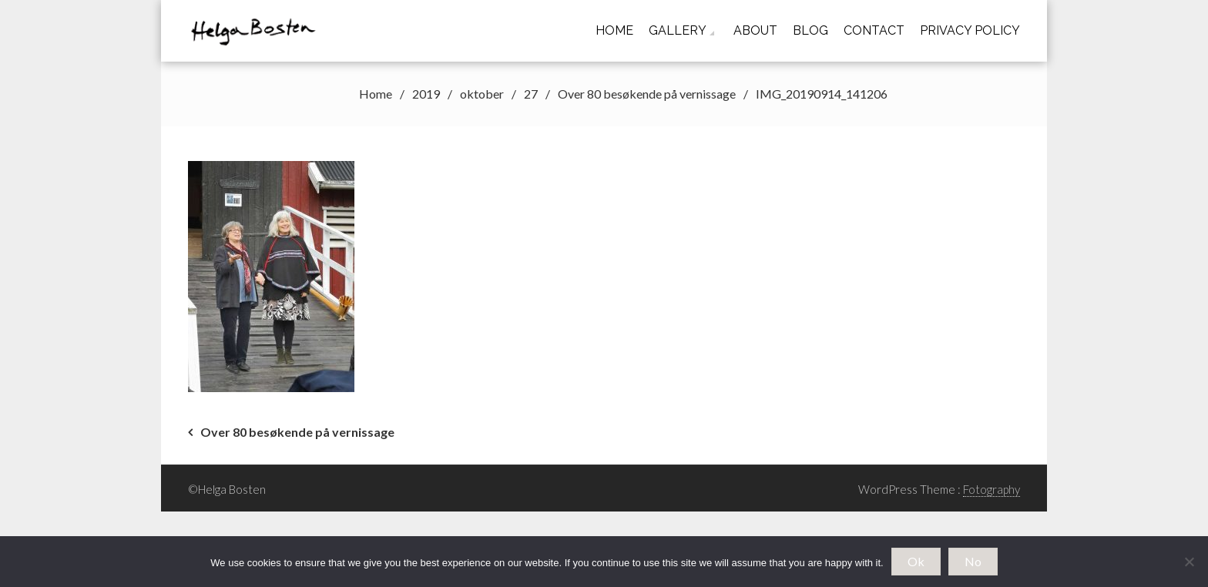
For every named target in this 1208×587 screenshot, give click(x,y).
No (973, 561)
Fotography (991, 489)
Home (614, 30)
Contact (874, 30)
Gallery (677, 30)
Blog (810, 30)
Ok (916, 561)
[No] (1188, 561)
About (755, 30)
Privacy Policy (970, 30)
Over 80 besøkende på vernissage (297, 431)
